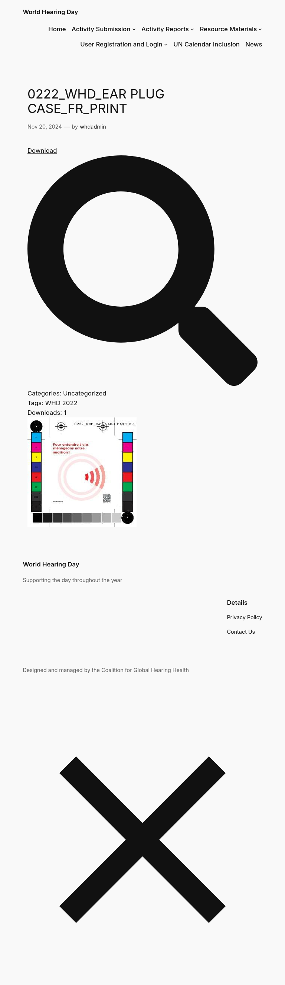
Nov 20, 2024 (44, 126)
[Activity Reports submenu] (192, 29)
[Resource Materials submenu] (260, 29)
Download (42, 150)
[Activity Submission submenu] (134, 29)
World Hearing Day (50, 12)
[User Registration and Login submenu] (166, 44)
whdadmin (93, 126)
